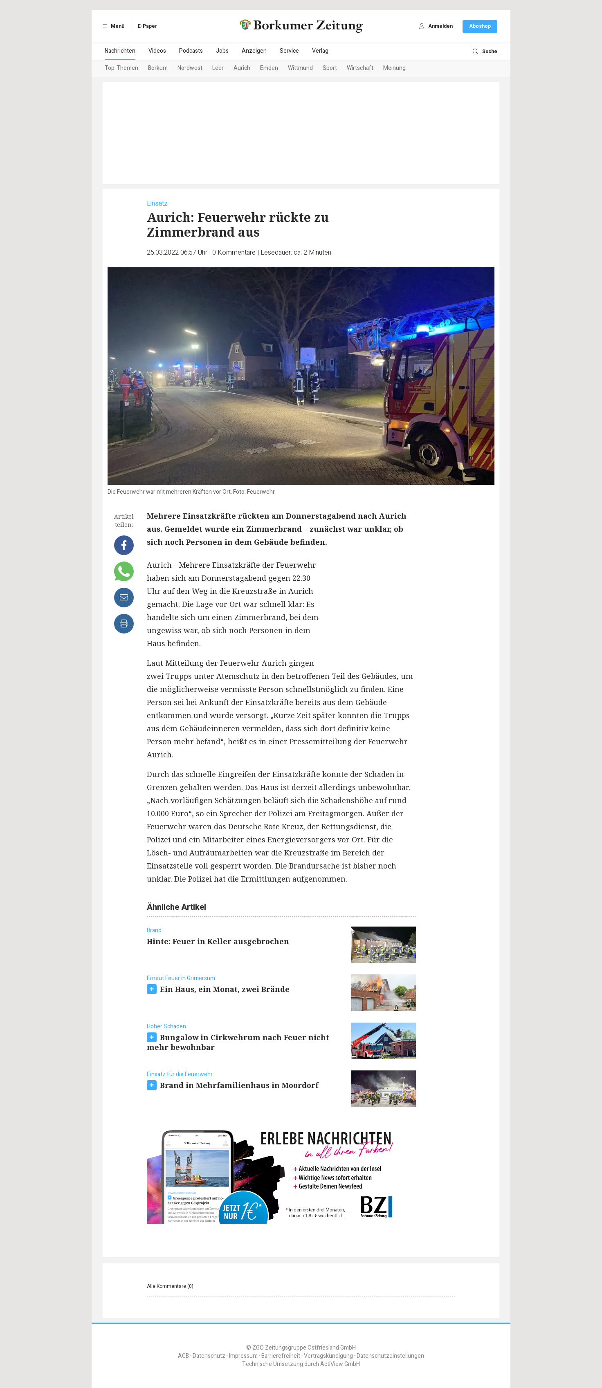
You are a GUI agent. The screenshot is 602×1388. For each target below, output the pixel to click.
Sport (330, 68)
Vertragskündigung (328, 1356)
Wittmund (300, 68)
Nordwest (189, 68)
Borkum (158, 68)
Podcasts (191, 51)
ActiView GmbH (340, 1364)
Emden (269, 68)
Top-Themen (121, 68)
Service (289, 51)
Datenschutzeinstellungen (390, 1356)
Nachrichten (120, 51)
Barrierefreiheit (280, 1356)
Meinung (394, 68)
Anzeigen (254, 51)
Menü (112, 26)
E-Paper (147, 26)
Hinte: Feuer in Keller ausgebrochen (218, 941)
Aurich (242, 68)
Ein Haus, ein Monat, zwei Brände (225, 989)
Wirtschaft (360, 68)
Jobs (222, 51)
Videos (157, 51)
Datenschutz (209, 1356)
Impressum (243, 1356)
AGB (183, 1356)
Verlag (320, 51)
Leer (218, 68)
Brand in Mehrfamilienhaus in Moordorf (239, 1085)
